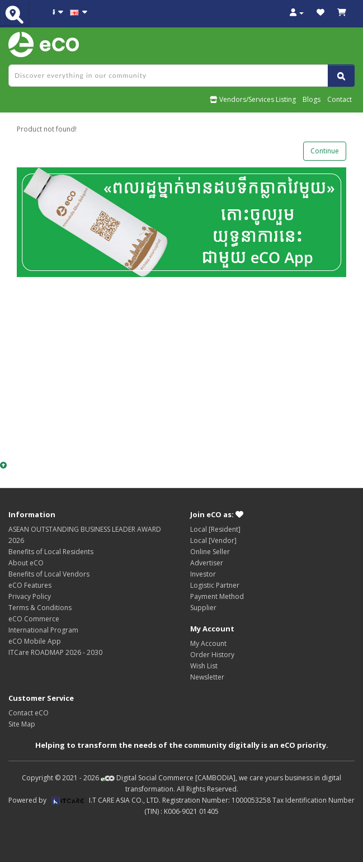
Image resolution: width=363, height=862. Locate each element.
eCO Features (29, 585)
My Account (208, 643)
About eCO (26, 563)
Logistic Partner (214, 585)
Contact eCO (28, 713)
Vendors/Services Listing (253, 99)
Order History (212, 654)
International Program (43, 630)
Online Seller (210, 551)
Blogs (311, 99)
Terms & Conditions (40, 607)
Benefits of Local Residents (50, 551)
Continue (324, 151)
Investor (203, 574)
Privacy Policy (29, 596)
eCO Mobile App (34, 641)
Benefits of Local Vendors (48, 574)
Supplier (203, 607)
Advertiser (206, 563)
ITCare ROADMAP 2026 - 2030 (55, 652)
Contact (339, 99)
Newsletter (207, 677)
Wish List (204, 666)
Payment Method (217, 596)
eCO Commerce (33, 619)
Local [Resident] (215, 529)
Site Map (21, 724)
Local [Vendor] (213, 540)
